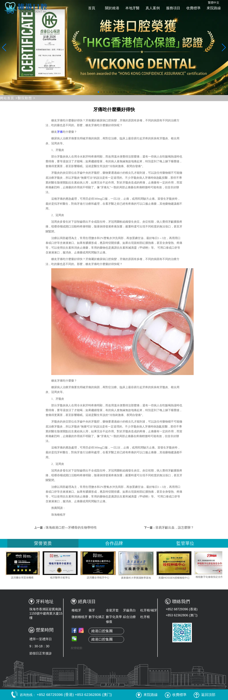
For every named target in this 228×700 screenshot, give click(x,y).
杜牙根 (145, 617)
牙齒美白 (129, 610)
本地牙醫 (132, 8)
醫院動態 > (27, 98)
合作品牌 (114, 543)
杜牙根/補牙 (148, 610)
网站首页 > (9, 98)
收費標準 (193, 8)
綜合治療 (129, 617)
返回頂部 (204, 695)
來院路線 (214, 8)
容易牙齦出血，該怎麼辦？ (174, 527)
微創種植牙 (80, 617)
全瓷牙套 (112, 610)
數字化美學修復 (114, 619)
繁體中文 (213, 2)
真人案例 (153, 8)
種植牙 (76, 610)
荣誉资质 (43, 543)
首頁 (91, 8)
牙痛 (60, 131)
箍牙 (92, 610)
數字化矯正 (97, 617)
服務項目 (173, 8)
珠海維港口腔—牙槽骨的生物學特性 (71, 527)
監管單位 (185, 543)
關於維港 (112, 8)
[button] (98, 92)
